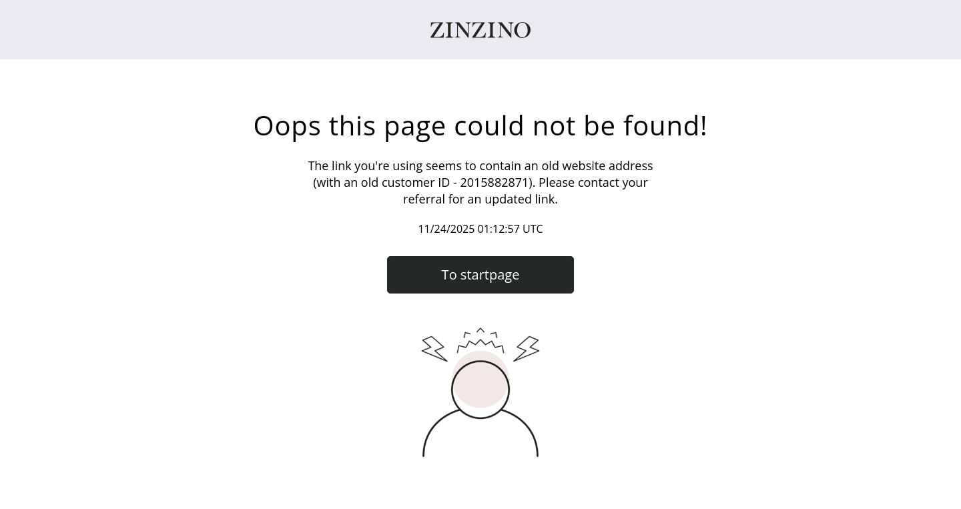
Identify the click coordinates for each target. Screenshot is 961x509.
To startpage (481, 275)
